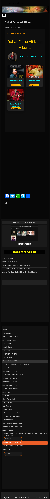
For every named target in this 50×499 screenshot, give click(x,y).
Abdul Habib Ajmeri (9, 385)
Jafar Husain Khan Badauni (12, 413)
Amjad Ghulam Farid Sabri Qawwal (15, 364)
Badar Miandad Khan (10, 368)
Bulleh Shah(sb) (8, 347)
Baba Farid (6, 344)
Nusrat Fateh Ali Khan (10, 337)
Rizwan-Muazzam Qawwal (12, 427)
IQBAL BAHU (7, 402)
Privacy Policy (43, 498)
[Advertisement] (25, 163)
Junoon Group (7, 430)
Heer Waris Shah (8, 399)
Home (4, 330)
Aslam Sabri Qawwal (10, 389)
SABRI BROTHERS (9, 354)
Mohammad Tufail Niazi (11, 378)
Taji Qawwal (6, 406)
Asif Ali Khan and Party (11, 416)
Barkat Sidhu (7, 409)
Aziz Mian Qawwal (9, 340)
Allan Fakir (6, 396)
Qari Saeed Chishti (9, 382)
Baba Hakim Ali (8, 357)
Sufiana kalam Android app (12, 446)
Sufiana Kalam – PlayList (11, 442)
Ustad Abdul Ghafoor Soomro (13, 423)
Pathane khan (7, 350)
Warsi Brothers (7, 420)
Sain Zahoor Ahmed (9, 371)
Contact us (6, 449)
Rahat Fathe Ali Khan (10, 361)
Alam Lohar (6, 392)
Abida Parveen (7, 333)
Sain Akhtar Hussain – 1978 (12, 375)
